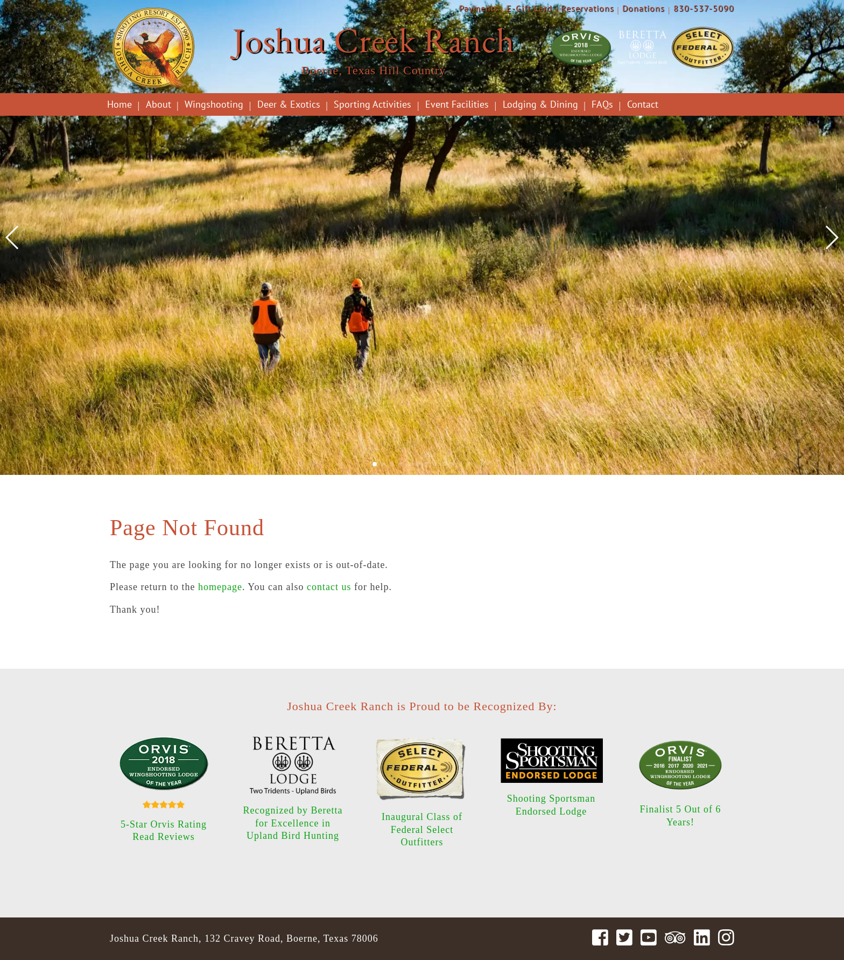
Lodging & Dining (540, 104)
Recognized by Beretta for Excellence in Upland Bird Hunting (293, 823)
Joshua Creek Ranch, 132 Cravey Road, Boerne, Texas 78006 (244, 938)
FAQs (602, 104)
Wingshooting (214, 104)
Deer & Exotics (288, 104)
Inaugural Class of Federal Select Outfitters (422, 829)
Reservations (587, 8)
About (158, 104)
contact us (329, 586)
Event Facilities (457, 104)
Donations (643, 8)
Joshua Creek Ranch (374, 39)
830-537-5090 (703, 8)
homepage (220, 586)
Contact (642, 104)
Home (119, 104)
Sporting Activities (372, 104)
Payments (478, 8)
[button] (374, 464)
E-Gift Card (529, 8)
